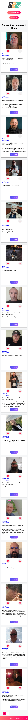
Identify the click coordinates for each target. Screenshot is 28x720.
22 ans (7, 352)
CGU (10, 718)
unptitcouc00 (5, 436)
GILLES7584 (5, 691)
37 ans (7, 437)
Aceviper (4, 393)
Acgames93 (5, 351)
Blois (3, 55)
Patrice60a (5, 648)
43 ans (7, 480)
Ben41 (3, 266)
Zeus (3, 181)
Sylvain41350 (5, 478)
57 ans (7, 97)
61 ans (7, 55)
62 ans (7, 650)
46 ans (7, 140)
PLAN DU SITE (16, 718)
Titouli (3, 54)
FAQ (7, 718)
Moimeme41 (5, 521)
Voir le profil (14, 69)
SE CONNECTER (14, 17)
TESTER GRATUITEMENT (14, 12)
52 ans (7, 310)
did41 (3, 96)
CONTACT (24, 718)
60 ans (7, 182)
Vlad (3, 308)
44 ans (7, 522)
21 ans (7, 607)
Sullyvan (4, 606)
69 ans (7, 692)
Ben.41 (4, 139)
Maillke (4, 563)
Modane (4, 224)
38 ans (7, 267)
